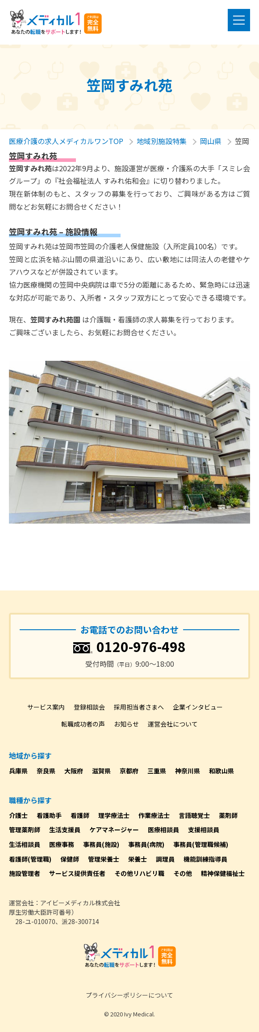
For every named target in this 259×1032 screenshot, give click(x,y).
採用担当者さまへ (139, 706)
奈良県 (46, 770)
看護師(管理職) (30, 858)
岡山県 (210, 141)
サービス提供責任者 (77, 873)
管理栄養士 (103, 858)
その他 (182, 873)
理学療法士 (114, 815)
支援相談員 (203, 829)
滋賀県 (101, 770)
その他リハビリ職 (139, 873)
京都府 (129, 770)
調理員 (165, 858)
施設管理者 (24, 873)
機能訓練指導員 (205, 858)
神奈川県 (187, 770)
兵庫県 (18, 770)
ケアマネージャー (114, 829)
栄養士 (137, 858)
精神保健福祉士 (223, 873)
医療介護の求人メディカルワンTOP (66, 141)
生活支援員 (64, 829)
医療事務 (61, 844)
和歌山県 (221, 770)
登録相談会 (89, 706)
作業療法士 (154, 815)
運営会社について (173, 723)
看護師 (80, 815)
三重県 (156, 770)
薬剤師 (228, 815)
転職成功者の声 (83, 723)
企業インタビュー (198, 706)
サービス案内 (46, 706)
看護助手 (49, 815)
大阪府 (73, 770)
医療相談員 (163, 829)
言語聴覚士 (194, 815)
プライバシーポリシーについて (129, 995)
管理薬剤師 (24, 829)
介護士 (18, 815)
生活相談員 (24, 844)
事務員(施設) (101, 844)
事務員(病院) (146, 844)
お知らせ (126, 723)
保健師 (69, 858)
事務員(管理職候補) (200, 844)
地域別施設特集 (162, 141)
